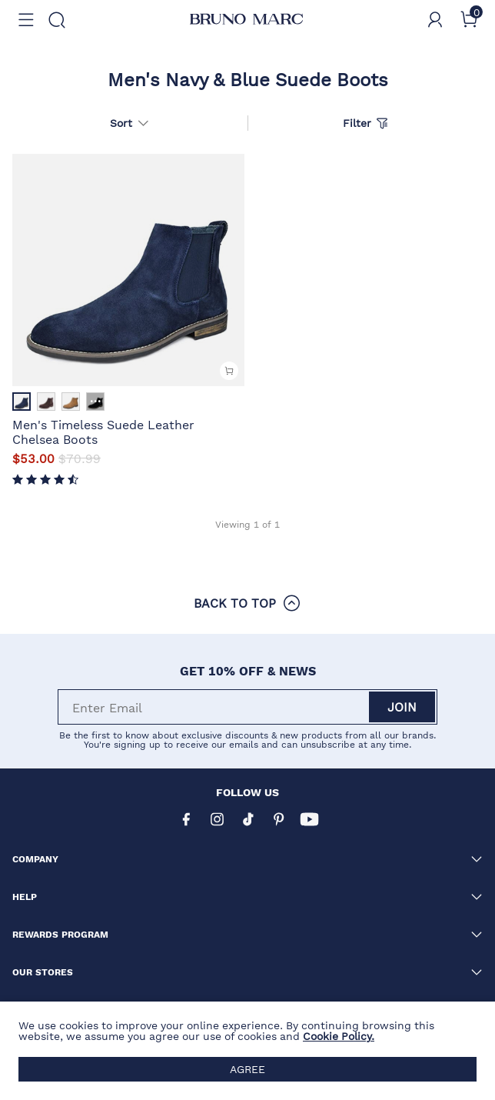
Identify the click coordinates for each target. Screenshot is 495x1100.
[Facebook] (186, 819)
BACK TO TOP (247, 603)
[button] (26, 20)
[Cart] (469, 20)
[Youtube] (309, 819)
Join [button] (402, 706)
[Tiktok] (247, 819)
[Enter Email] (214, 707)
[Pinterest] (278, 819)
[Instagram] (217, 819)
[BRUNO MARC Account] (435, 20)
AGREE (247, 1069)
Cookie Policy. (338, 1036)
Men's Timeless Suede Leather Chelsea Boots (103, 430)
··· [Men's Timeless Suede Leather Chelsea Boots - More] (95, 401)
